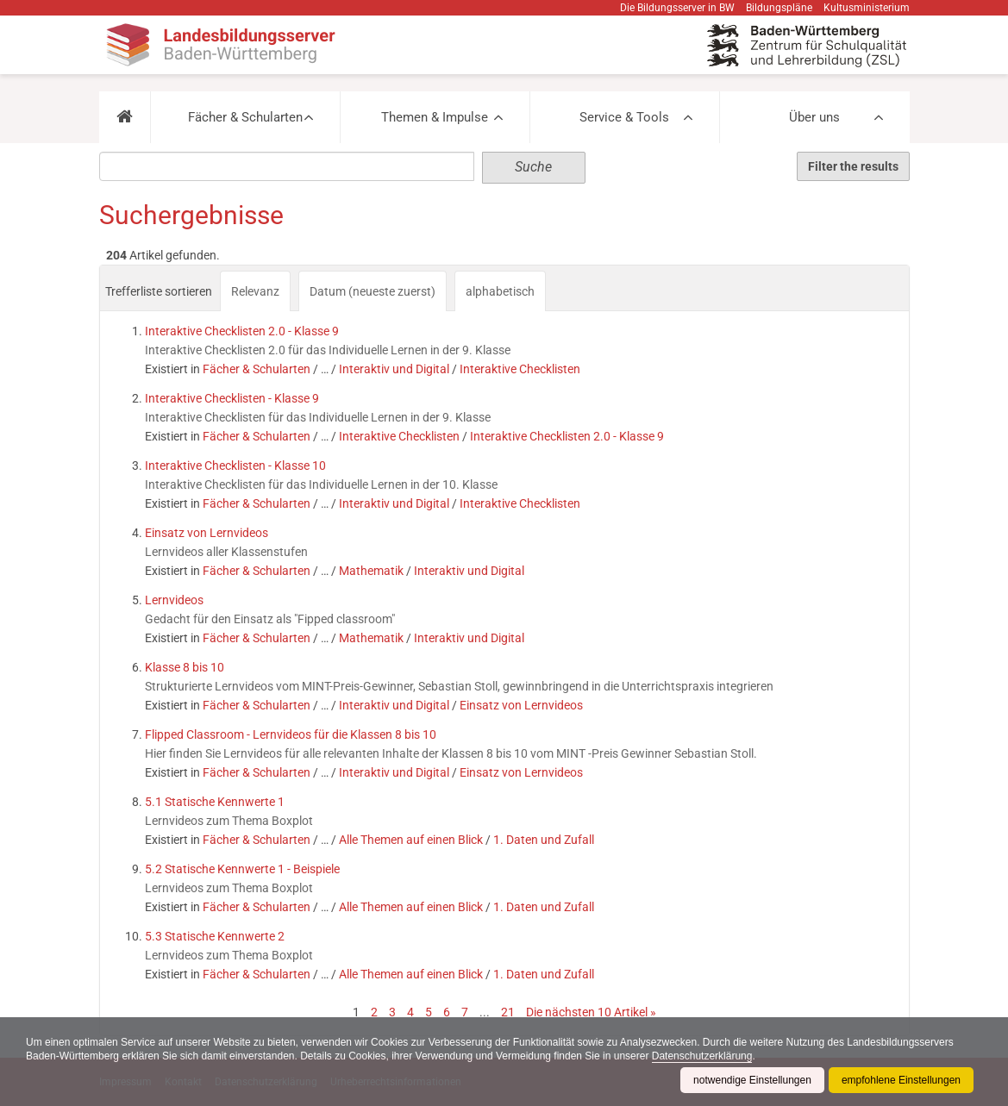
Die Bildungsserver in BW (677, 8)
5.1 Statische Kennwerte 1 (215, 802)
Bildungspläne (779, 8)
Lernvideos (174, 600)
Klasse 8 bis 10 (184, 667)
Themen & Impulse (434, 117)
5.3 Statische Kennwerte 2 (215, 936)
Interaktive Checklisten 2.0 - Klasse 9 (242, 331)
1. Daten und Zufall (543, 840)
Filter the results (853, 166)
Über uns (814, 117)
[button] (124, 117)
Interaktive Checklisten (520, 369)
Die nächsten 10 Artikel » (591, 1012)
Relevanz (255, 291)
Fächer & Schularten (245, 117)
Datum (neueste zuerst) (372, 291)
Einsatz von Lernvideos (206, 533)
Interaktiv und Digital (394, 369)
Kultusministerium (866, 8)
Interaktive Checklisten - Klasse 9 (232, 398)
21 (508, 1012)
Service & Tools (624, 117)
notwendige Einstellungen (752, 1080)
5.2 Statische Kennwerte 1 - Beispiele (242, 869)
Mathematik (371, 571)
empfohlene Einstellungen (901, 1080)
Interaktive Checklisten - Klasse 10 (235, 465)
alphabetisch (500, 291)
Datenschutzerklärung (702, 1056)
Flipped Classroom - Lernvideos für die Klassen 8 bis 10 (290, 734)
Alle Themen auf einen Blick (411, 840)
